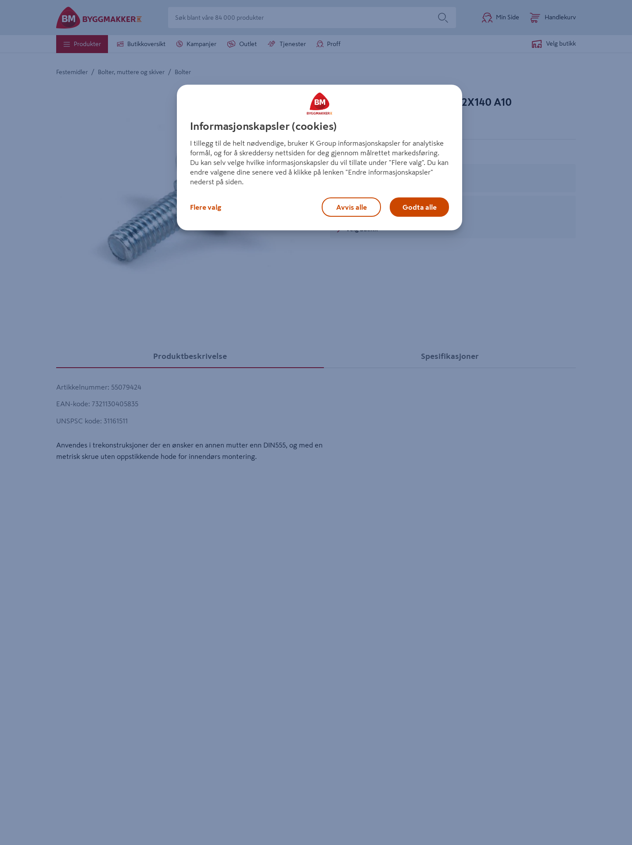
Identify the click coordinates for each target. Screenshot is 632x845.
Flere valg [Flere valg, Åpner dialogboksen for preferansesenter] (205, 207)
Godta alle (419, 207)
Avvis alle (351, 207)
